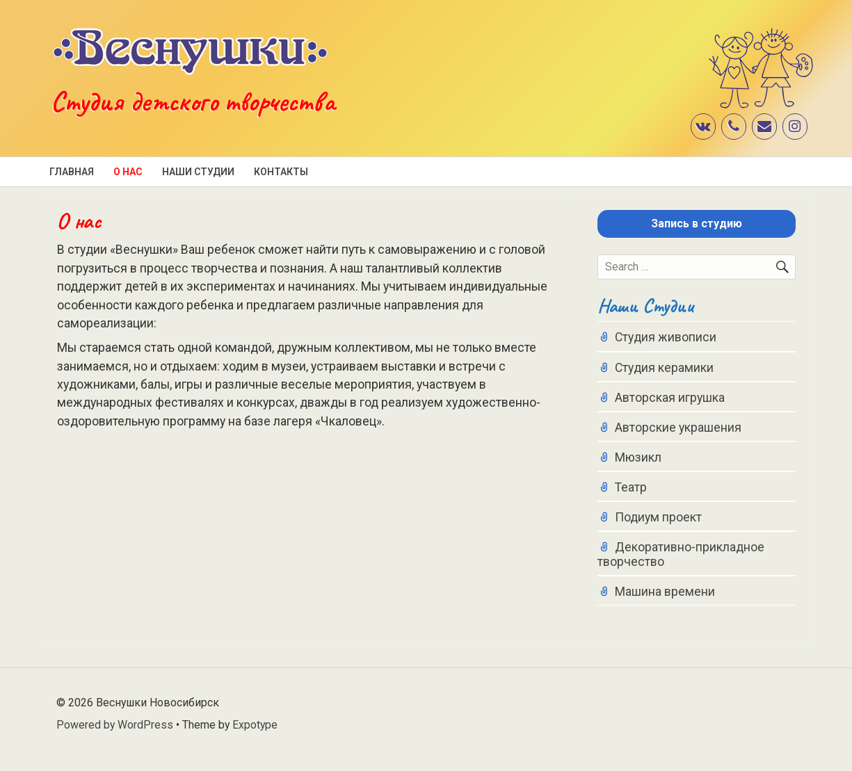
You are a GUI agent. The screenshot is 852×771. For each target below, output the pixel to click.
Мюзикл (638, 457)
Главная (71, 171)
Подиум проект (658, 517)
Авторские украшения (678, 428)
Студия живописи (665, 337)
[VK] (703, 126)
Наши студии (198, 171)
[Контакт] (764, 126)
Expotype (255, 724)
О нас (128, 171)
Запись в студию (696, 223)
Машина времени (665, 592)
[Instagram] (794, 126)
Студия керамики (664, 368)
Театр (631, 487)
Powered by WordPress (114, 724)
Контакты (281, 171)
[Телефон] (733, 126)
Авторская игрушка (670, 398)
